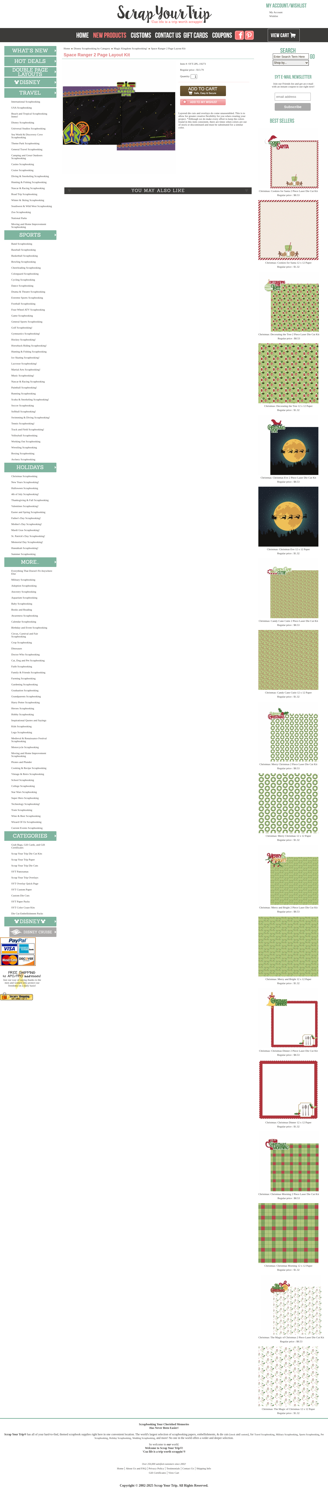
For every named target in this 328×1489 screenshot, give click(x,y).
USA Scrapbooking (21, 107)
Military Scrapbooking (23, 579)
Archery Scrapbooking (23, 459)
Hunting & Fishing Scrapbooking (29, 182)
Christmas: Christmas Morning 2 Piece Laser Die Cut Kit (288, 1194)
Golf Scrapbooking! (21, 327)
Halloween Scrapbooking (24, 488)
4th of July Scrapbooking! (25, 494)
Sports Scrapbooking (309, 1434)
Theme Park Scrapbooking (25, 143)
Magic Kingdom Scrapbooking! (130, 48)
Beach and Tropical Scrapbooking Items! (29, 115)
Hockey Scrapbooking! (23, 339)
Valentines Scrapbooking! (24, 506)
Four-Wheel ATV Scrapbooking (28, 309)
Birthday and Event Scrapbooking (29, 627)
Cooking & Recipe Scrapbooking (28, 768)
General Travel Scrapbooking (27, 149)
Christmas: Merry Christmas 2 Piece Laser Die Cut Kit (288, 764)
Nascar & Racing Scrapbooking (28, 188)
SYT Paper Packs (20, 901)
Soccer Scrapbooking (22, 405)
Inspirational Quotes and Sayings (28, 720)
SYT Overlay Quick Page (24, 883)
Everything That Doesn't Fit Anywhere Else (31, 572)
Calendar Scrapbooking (23, 621)
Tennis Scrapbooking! (23, 423)
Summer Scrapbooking (23, 554)
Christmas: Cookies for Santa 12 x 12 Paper (288, 262)
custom (244, 1434)
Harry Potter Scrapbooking (25, 702)
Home (67, 48)
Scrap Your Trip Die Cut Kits (26, 853)
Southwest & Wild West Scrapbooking (31, 206)
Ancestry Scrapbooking (23, 591)
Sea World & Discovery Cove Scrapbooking (27, 136)
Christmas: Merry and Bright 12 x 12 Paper (288, 979)
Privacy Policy (156, 1468)
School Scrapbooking (22, 780)
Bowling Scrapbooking (23, 261)
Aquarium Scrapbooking (24, 597)
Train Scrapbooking (21, 809)
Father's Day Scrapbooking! (26, 518)
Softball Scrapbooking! (23, 411)
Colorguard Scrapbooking (25, 273)
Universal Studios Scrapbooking (28, 128)
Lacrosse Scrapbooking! (24, 363)
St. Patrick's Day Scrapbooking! (28, 536)
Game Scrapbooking (22, 315)
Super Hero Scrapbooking (25, 797)
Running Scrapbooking (23, 393)
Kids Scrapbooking (21, 726)
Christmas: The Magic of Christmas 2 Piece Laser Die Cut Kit (291, 1337)
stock (232, 1434)
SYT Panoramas (20, 871)
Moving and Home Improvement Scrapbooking (28, 225)
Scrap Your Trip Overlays (24, 877)
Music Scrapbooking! (22, 375)
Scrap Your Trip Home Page (132, 13)
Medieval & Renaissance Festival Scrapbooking (29, 740)
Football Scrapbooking (23, 303)
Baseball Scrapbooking (23, 249)
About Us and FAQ (136, 1468)
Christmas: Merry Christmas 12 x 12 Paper (288, 835)
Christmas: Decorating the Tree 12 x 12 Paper (288, 405)
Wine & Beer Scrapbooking (26, 815)
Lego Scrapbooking (21, 732)
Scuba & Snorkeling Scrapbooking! (30, 399)
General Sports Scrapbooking (27, 321)
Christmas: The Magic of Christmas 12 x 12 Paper (288, 1409)
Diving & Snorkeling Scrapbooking (30, 176)
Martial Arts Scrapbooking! (25, 369)
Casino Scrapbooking (22, 164)
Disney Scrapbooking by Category (92, 48)
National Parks (19, 218)
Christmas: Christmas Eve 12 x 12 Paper (288, 549)
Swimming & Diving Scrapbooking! (30, 417)
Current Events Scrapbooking (27, 827)
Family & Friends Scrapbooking (28, 672)
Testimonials (173, 1468)
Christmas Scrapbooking (24, 476)
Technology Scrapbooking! (25, 803)
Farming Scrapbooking (23, 678)
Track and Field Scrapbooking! (27, 429)
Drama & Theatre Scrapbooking (28, 291)
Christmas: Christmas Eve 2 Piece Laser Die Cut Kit (288, 477)
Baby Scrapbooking (21, 603)
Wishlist (273, 16)
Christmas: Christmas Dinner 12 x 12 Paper (288, 1122)
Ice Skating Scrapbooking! (25, 357)
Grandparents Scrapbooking (26, 696)
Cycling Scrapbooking (23, 279)
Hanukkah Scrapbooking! (24, 548)
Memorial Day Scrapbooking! (27, 542)
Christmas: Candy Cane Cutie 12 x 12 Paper (288, 692)
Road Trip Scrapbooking (24, 194)
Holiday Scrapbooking (120, 1438)
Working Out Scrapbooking (25, 441)
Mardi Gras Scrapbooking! (25, 530)
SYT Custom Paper (21, 889)
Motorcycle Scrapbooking (25, 747)
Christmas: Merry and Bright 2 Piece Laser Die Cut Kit (288, 907)
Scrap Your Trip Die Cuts (24, 865)
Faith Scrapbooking (21, 666)
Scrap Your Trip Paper (23, 859)
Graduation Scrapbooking (24, 690)
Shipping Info (203, 1468)
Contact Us (188, 1468)
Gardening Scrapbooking (24, 684)
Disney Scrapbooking (22, 122)
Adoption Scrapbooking (23, 585)
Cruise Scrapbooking (22, 170)
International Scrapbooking (25, 101)
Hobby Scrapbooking (22, 714)
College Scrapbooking (23, 786)
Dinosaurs (16, 648)
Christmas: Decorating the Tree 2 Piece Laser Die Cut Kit (288, 334)
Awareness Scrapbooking (24, 615)
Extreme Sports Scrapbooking (27, 297)
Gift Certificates (157, 1472)
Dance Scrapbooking (22, 285)
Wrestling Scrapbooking (24, 447)
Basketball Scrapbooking (24, 255)
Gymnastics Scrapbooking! (25, 333)
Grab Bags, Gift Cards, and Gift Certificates (28, 846)
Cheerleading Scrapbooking (26, 267)
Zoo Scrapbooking (21, 212)
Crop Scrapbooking (21, 642)
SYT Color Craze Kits (23, 907)
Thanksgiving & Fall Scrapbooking (30, 500)
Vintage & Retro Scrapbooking (27, 774)
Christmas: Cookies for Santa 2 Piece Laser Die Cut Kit (288, 191)
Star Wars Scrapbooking (24, 792)
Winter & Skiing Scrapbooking (27, 200)
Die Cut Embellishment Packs (27, 913)
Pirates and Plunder (21, 762)
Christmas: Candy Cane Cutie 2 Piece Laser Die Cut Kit (288, 620)
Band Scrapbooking (21, 243)
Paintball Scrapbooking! (24, 387)
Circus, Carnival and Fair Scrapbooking (24, 635)
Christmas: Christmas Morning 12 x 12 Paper (288, 1265)
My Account (276, 12)
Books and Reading (21, 609)
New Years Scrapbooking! (25, 482)
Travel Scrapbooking (264, 1434)
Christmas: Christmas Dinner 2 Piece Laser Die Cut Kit (288, 1050)
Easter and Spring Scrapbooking (28, 512)
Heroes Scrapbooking (22, 708)
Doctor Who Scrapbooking (25, 654)
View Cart (173, 1472)
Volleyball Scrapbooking (24, 435)
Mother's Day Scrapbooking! (26, 524)
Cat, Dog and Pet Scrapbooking (28, 660)
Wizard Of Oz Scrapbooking (26, 821)
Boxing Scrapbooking (22, 453)
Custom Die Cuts (20, 895)
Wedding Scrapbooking (143, 1438)
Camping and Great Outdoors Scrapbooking (27, 157)
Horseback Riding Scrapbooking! (29, 345)
